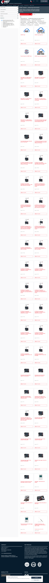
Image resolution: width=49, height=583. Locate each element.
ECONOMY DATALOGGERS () (36, 19)
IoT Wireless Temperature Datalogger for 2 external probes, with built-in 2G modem (26, 269)
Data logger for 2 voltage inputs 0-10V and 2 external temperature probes (26, 78)
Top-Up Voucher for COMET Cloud (26, 56)
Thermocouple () (23, 21)
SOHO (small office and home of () (8, 21)
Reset (34, 14)
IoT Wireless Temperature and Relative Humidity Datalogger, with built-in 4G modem (40, 248)
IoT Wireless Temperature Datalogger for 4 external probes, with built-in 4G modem (40, 311)
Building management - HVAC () (8, 24)
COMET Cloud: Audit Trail (39, 34)
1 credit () (22, 23)
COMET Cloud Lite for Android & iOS (40, 56)
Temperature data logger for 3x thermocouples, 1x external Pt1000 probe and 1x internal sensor (40, 396)
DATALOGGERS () (23, 18)
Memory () (33, 21)
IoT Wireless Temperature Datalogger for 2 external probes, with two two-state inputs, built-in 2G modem (26, 291)
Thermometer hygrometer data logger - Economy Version (27, 523)
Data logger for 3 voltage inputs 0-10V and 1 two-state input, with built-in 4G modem (26, 120)
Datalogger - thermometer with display (40, 481)
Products (3, 5)
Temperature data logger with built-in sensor (40, 460)
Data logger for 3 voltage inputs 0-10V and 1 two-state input (26, 99)
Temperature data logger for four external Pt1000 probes (40, 417)
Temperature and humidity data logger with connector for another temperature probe (26, 396)
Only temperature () (40, 21)
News (18, 5)
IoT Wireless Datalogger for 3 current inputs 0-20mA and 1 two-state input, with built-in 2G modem (41, 142)
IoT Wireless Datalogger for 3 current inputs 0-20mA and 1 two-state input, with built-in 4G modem (27, 163)
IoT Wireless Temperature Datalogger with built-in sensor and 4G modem (40, 354)
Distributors (26, 5)
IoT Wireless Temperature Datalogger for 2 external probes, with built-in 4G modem (40, 269)
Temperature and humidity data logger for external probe (25, 375)
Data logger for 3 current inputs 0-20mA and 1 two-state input (40, 78)
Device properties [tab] (3, 9)
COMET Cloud (32, 5)
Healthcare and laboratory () (7, 23)
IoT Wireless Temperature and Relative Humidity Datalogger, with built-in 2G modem (26, 248)
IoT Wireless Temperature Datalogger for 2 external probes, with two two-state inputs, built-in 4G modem (40, 291)
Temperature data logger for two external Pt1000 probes (26, 460)
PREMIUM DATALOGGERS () (25, 19)
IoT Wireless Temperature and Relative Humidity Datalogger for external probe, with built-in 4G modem (26, 206)
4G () (36, 23)
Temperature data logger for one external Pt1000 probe (40, 438)
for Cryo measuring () (42, 22)
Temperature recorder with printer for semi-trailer (26, 502)
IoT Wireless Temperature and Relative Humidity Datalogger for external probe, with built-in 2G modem (40, 184)
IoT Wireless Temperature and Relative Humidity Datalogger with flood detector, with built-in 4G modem (40, 227)
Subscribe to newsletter (5, 574)
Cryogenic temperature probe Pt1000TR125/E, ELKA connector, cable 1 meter (40, 524)
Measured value (9, 5)
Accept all (36, 577)
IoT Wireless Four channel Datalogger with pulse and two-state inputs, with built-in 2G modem (40, 163)
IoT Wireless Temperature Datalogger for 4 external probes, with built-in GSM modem (40, 333)
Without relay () (23, 22)
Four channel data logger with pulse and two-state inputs (26, 141)
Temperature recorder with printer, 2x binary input (40, 502)
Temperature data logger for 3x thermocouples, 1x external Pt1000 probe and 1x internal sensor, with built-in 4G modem (26, 418)
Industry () (4, 22)
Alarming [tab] (2, 15)
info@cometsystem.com (7, 552)
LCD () (28, 21)
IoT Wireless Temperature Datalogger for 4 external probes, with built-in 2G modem (26, 311)
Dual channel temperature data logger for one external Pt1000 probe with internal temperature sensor (41, 120)
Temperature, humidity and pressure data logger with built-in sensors (26, 481)
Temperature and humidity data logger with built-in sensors (40, 375)
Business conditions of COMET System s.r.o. (8, 554)
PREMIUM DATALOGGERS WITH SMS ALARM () (36, 18)
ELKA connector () (42, 23)
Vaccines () (27, 23)
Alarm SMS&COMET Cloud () (32, 22)
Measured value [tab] (3, 7)
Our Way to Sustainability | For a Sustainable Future (9, 555)
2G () (32, 23)
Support (21, 5)
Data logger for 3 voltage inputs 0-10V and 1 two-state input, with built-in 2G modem (40, 99)
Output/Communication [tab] (4, 13)
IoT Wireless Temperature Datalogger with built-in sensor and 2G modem (26, 354)
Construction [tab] (2, 11)
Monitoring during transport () (7, 20)
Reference (15, 5)
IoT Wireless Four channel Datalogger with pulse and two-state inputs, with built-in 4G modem (26, 184)
